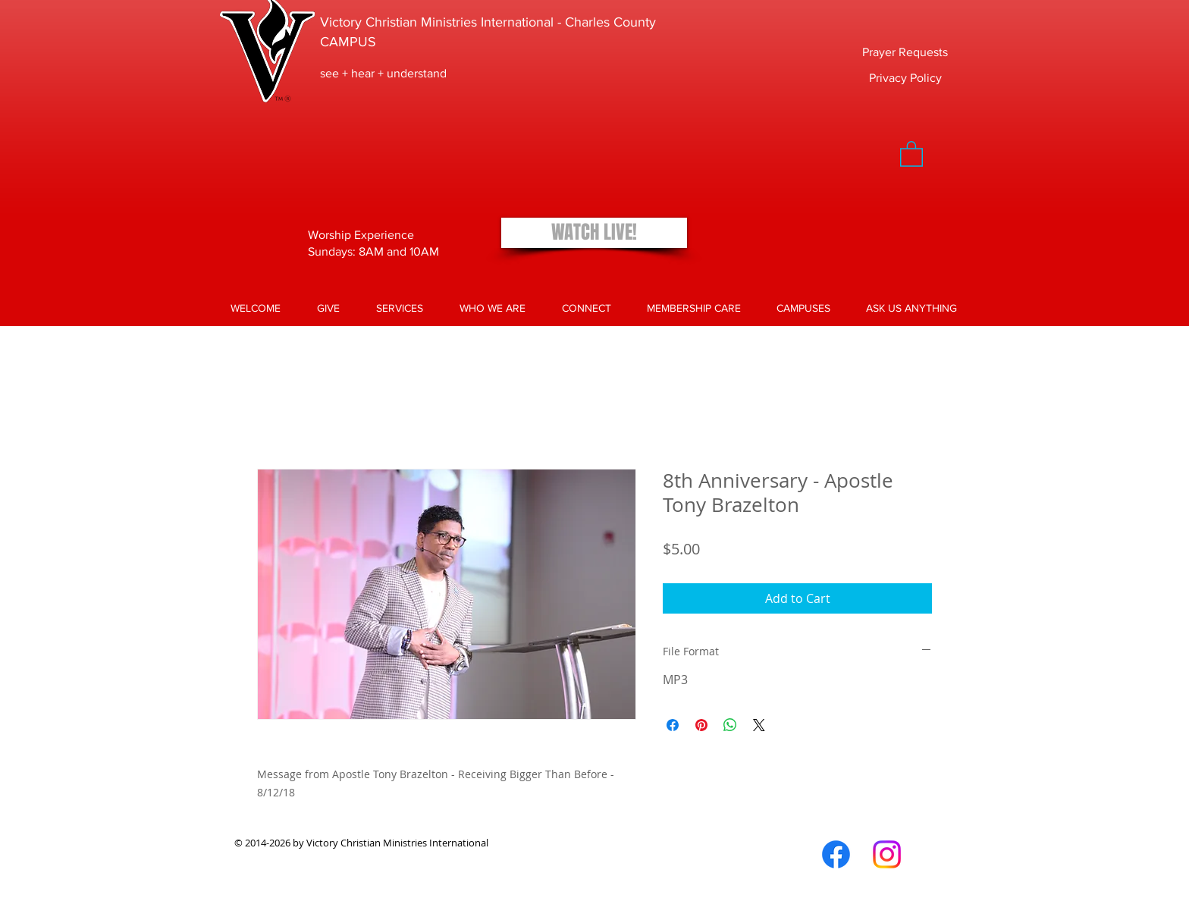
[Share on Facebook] (673, 725)
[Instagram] (886, 854)
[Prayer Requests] (905, 52)
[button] (911, 153)
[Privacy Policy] (905, 78)
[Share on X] (759, 725)
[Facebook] (836, 854)
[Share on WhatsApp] (730, 725)
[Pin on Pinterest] (701, 725)
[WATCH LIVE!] (594, 233)
